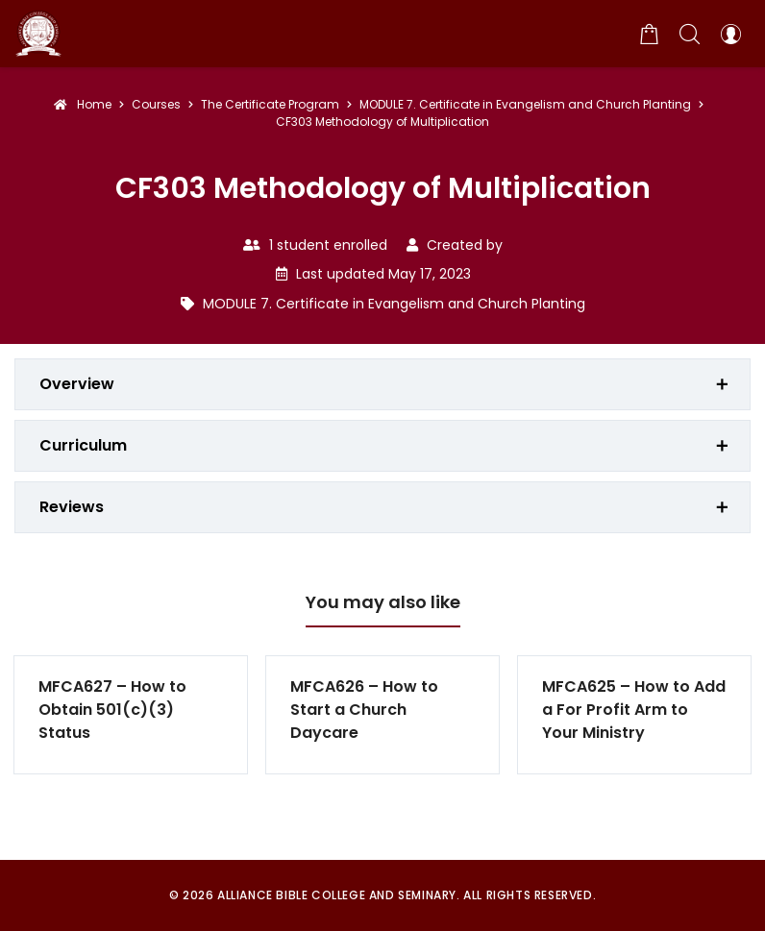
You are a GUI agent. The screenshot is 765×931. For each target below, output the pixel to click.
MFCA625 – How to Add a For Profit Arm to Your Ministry (634, 709)
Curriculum (83, 445)
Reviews (71, 507)
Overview (76, 384)
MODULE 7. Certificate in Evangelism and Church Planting (394, 303)
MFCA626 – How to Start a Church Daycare (364, 709)
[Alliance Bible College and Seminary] (38, 33)
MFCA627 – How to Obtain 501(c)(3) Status (112, 709)
